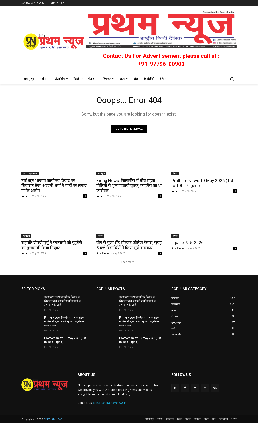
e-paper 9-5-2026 (187, 242)
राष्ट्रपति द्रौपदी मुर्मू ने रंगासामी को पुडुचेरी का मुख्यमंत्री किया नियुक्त (51, 245)
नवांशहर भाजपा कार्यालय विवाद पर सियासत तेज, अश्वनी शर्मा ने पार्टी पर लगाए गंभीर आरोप (54, 185)
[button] (232, 79)
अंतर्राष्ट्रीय (101, 173)
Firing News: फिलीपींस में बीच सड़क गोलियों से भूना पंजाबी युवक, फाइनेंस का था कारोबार (129, 185)
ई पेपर (175, 173)
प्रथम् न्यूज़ (149, 419)
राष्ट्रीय (159, 419)
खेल (213, 419)
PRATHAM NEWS (53, 419)
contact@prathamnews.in (109, 403)
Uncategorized (30, 173)
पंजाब (188, 419)
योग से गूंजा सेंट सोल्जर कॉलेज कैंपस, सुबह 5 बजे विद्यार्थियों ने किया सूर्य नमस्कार (129, 245)
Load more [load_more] (129, 262)
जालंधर (100, 235)
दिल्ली (179, 419)
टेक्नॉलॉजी (223, 419)
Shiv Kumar (103, 253)
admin (25, 195)
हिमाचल (197, 419)
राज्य (206, 419)
